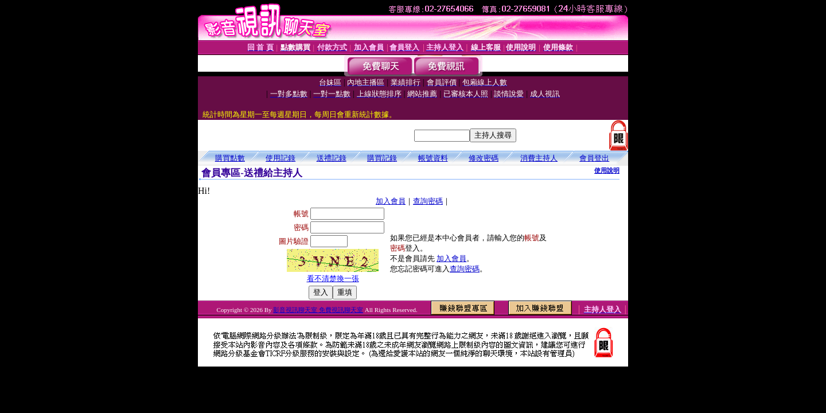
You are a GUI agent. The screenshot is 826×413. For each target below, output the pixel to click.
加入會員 (391, 201)
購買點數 (230, 158)
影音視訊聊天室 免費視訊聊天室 (318, 309)
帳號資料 (433, 158)
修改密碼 (483, 158)
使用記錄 (280, 158)
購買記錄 (382, 158)
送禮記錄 (331, 158)
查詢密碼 (428, 201)
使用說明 (607, 170)
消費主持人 (539, 158)
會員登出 (594, 158)
